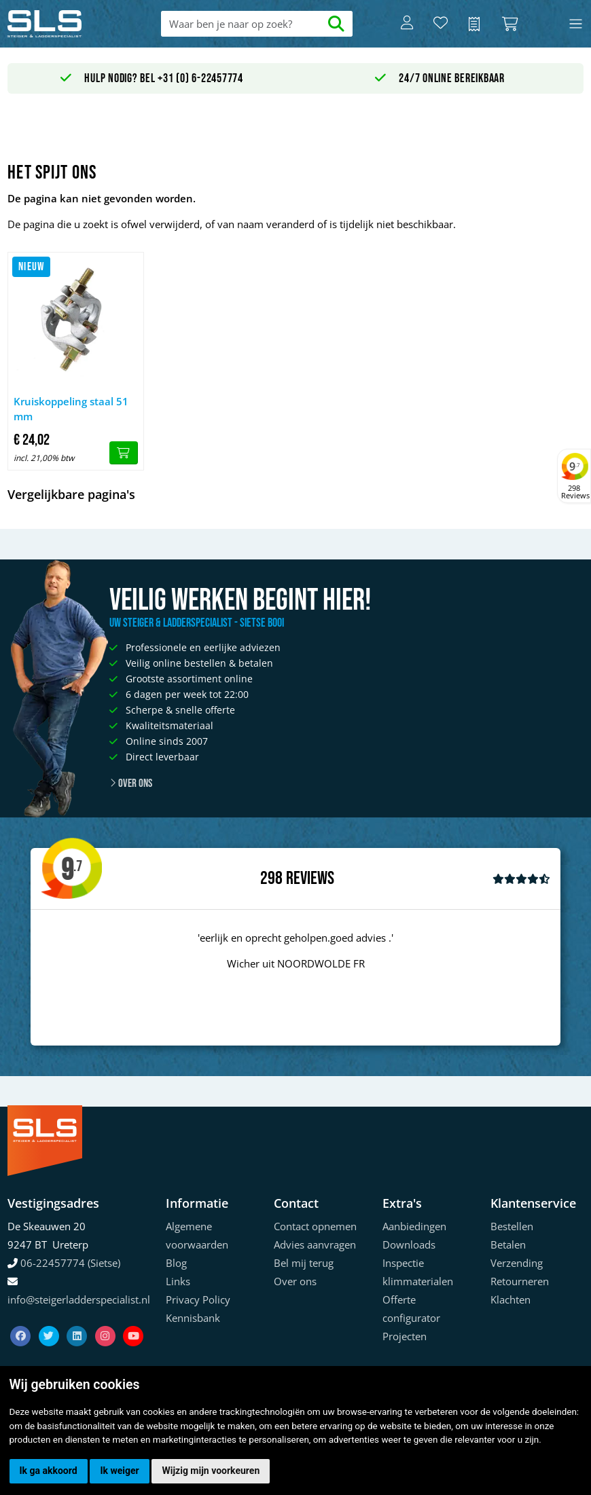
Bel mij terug (304, 1263)
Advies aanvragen (315, 1244)
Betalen (508, 1244)
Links (178, 1281)
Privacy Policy (198, 1299)
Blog (176, 1263)
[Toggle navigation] (576, 24)
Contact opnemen (315, 1226)
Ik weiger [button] (119, 1470)
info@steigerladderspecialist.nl (78, 1299)
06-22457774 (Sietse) (70, 1263)
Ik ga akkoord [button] (48, 1470)
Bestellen (511, 1226)
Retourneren (519, 1281)
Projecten (404, 1336)
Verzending (516, 1263)
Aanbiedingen (414, 1226)
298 (271, 878)
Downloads (408, 1244)
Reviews (310, 879)
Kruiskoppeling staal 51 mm (71, 409)
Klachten (510, 1299)
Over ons (130, 783)
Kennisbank (193, 1318)
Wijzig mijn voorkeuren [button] (210, 1470)
